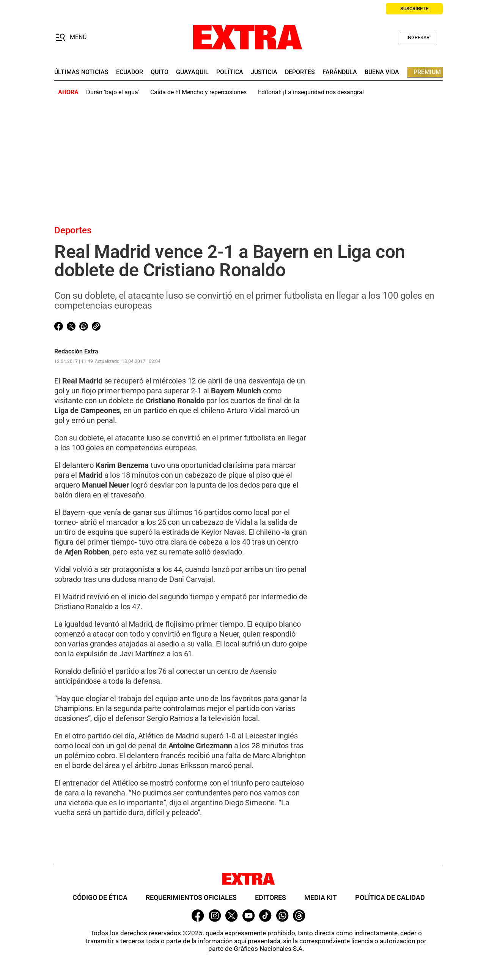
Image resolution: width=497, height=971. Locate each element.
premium (427, 72)
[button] (71, 37)
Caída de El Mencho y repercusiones (198, 92)
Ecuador (129, 72)
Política (229, 72)
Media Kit (320, 897)
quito (159, 72)
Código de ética (99, 897)
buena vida (382, 72)
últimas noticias (81, 72)
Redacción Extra (76, 351)
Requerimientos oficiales (191, 897)
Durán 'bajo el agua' (112, 92)
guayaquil (192, 72)
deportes (300, 72)
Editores (270, 897)
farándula (339, 72)
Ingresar (417, 37)
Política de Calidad (390, 897)
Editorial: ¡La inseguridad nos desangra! (311, 92)
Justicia (264, 72)
